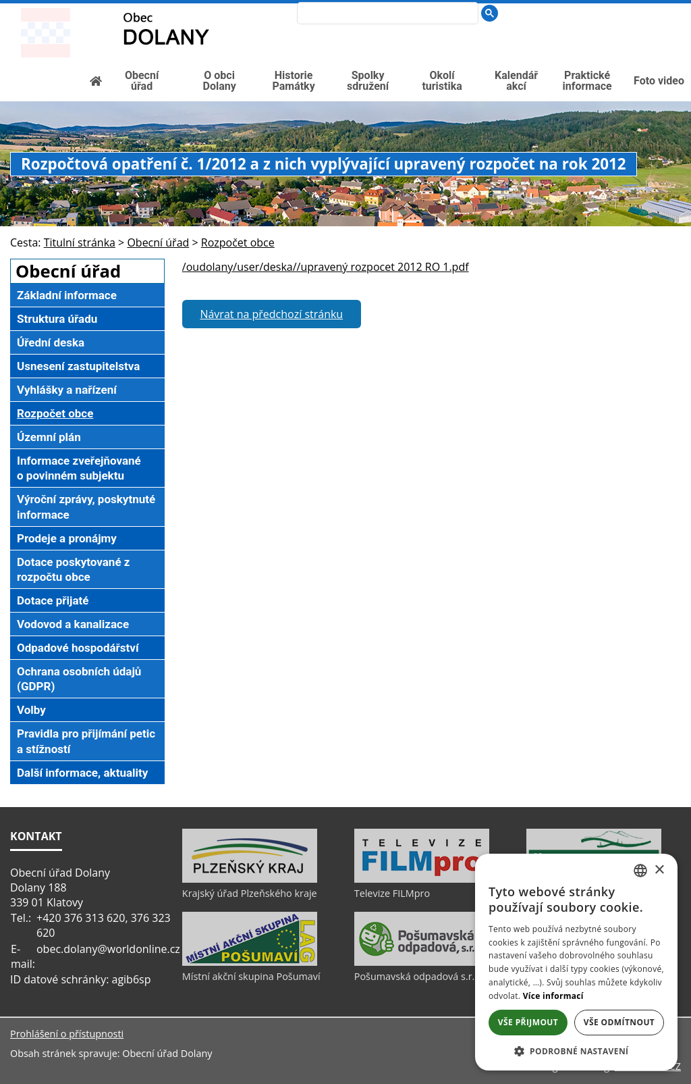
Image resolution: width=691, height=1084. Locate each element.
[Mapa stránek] (652, 10)
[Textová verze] (646, 24)
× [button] (659, 870)
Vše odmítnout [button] (619, 1022)
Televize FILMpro (392, 893)
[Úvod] (609, 10)
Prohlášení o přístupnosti (66, 1033)
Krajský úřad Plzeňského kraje (249, 893)
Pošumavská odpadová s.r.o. (418, 976)
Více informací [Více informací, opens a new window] (553, 996)
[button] (576, 1050)
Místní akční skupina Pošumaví (251, 976)
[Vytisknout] (675, 10)
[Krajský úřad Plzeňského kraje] (249, 879)
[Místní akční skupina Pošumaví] (249, 962)
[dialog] (576, 962)
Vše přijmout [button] (528, 1022)
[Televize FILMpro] (421, 879)
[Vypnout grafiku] (630, 10)
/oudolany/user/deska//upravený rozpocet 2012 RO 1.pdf (325, 266)
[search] (384, 14)
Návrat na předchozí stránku (271, 314)
